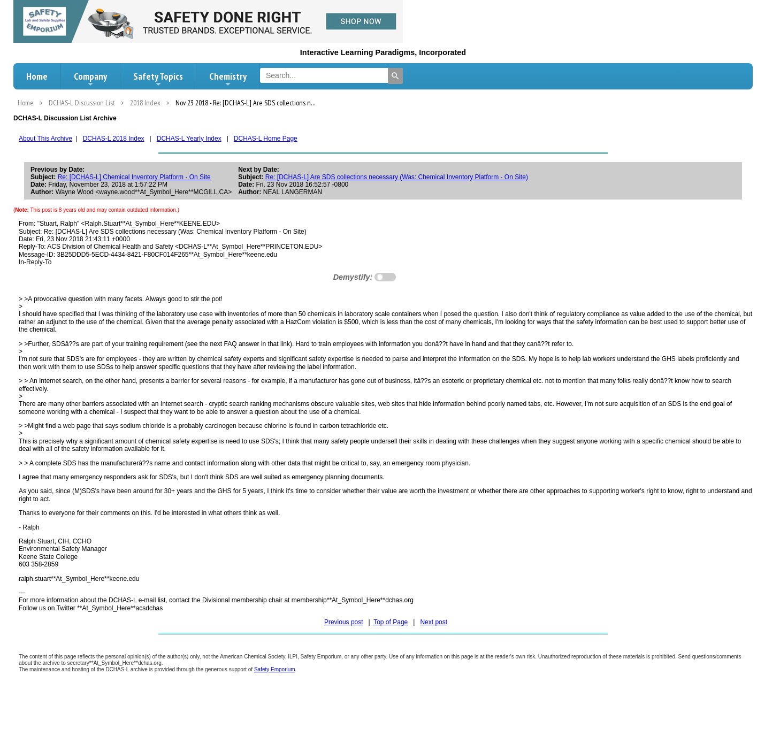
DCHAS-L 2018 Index (113, 138)
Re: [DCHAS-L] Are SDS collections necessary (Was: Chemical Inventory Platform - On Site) (396, 177)
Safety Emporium (274, 669)
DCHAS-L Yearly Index (189, 138)
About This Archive (45, 138)
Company (90, 79)
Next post (433, 622)
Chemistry (228, 79)
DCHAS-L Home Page (265, 138)
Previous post (343, 622)
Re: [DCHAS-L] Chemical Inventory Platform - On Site (134, 177)
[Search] (395, 76)
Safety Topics (158, 79)
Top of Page (390, 622)
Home (37, 76)
